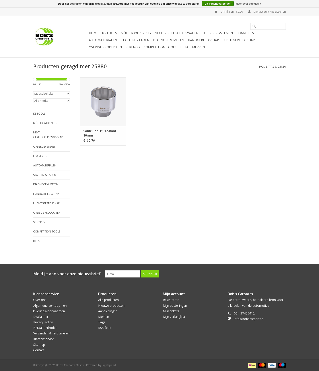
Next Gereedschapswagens (177, 33)
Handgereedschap (203, 40)
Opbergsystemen (218, 33)
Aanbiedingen (107, 311)
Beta (184, 47)
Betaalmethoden (45, 328)
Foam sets (245, 33)
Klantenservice (43, 339)
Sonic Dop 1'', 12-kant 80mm (100, 133)
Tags (272, 66)
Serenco (133, 47)
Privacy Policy (43, 322)
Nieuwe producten (111, 305)
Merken (198, 47)
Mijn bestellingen (175, 305)
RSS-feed (104, 328)
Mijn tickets (171, 311)
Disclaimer (40, 316)
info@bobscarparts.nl (249, 319)
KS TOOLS (109, 33)
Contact (39, 350)
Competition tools (160, 47)
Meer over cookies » (248, 3)
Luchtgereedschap (239, 40)
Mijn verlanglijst (174, 316)
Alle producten (108, 300)
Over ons (39, 300)
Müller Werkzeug (136, 33)
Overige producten (105, 47)
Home (93, 33)
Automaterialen (103, 40)
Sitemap (39, 344)
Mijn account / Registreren (267, 12)
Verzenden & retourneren (51, 333)
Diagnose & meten (168, 40)
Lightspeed (109, 365)
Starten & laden (135, 40)
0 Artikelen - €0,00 (229, 12)
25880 (282, 66)
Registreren (171, 300)
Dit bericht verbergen (217, 3)
